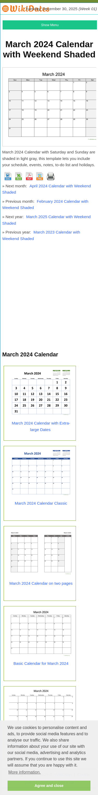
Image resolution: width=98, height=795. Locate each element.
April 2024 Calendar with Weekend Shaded (46, 189)
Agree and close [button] (49, 786)
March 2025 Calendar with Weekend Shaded (46, 219)
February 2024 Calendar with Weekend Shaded (45, 204)
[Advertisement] (48, 299)
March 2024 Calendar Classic (41, 503)
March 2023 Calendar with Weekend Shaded (41, 235)
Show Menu (50, 25)
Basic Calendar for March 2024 (41, 663)
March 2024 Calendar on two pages (41, 583)
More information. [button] (24, 772)
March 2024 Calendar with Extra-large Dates (41, 426)
